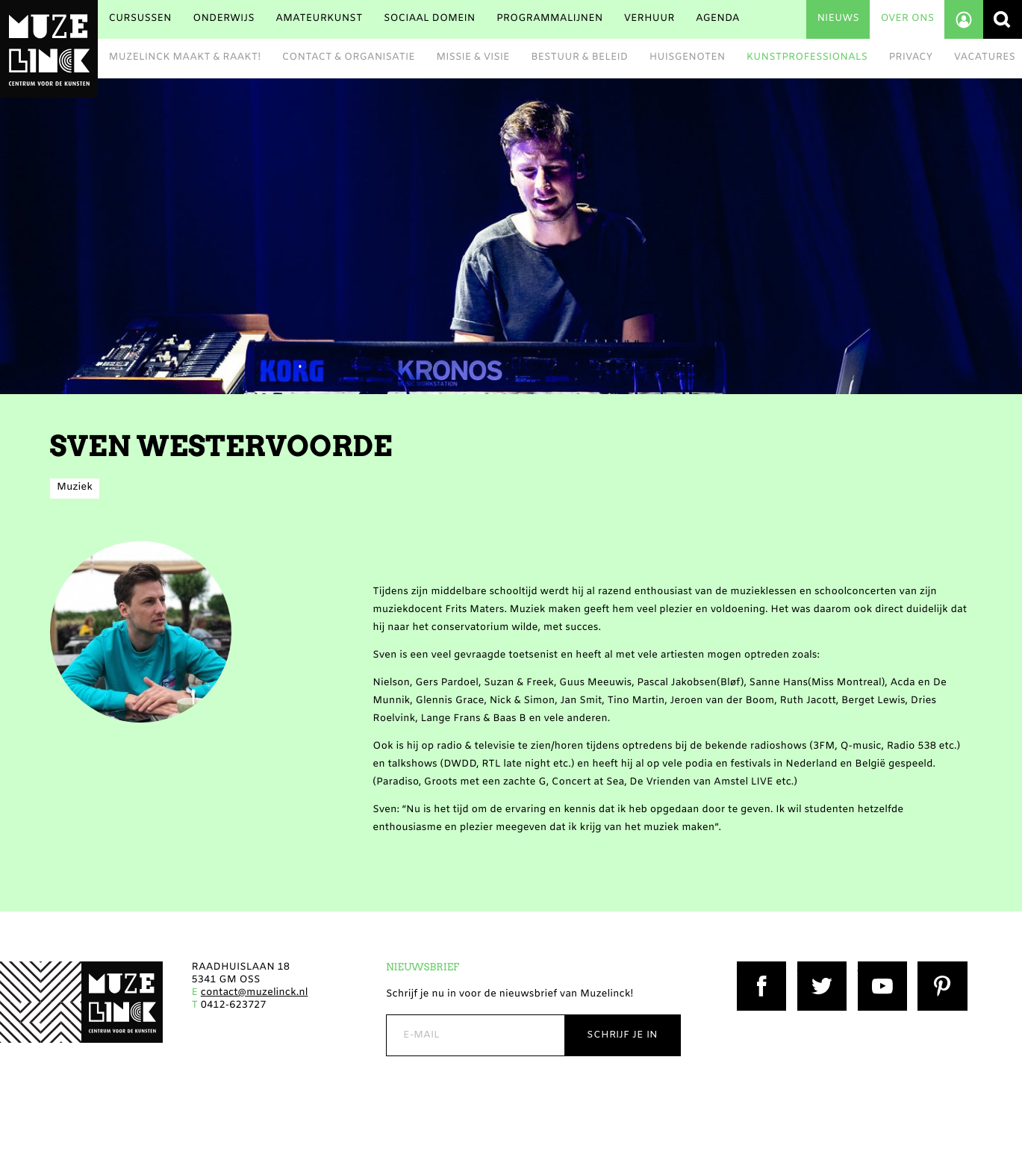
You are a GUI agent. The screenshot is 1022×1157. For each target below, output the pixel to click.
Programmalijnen (549, 19)
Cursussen (139, 19)
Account (963, 19)
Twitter (815, 967)
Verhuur (649, 19)
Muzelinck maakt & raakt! (184, 58)
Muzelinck (49, 49)
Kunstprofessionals (807, 58)
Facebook (761, 967)
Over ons (907, 19)
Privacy (911, 58)
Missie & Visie (472, 58)
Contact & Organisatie (348, 58)
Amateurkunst (318, 19)
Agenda (718, 19)
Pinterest (939, 967)
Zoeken (1002, 19)
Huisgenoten (687, 58)
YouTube (879, 967)
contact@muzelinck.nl (254, 993)
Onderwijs (223, 19)
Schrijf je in (622, 1035)
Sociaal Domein (430, 19)
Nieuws (838, 19)
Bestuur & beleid (579, 58)
